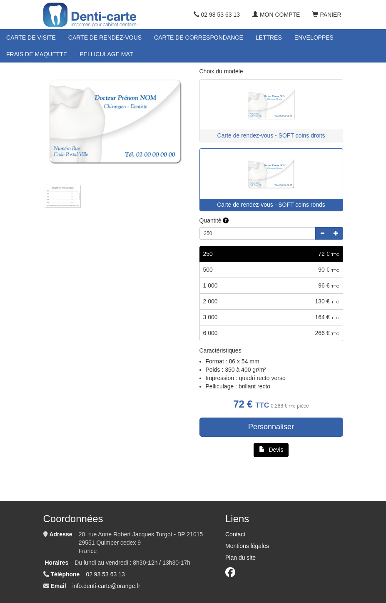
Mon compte (276, 14)
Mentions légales (247, 546)
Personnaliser (271, 427)
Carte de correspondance (198, 37)
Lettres (269, 37)
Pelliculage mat (106, 54)
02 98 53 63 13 (217, 14)
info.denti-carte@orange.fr (106, 586)
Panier (326, 14)
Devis (271, 449)
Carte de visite (31, 37)
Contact (235, 534)
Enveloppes (314, 37)
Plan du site (240, 557)
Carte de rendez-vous (105, 37)
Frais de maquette (36, 54)
